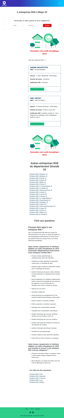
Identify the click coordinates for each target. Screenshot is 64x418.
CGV (32, 409)
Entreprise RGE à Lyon (36, 380)
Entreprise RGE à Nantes (37, 382)
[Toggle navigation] (59, 3)
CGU (26, 409)
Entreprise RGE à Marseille (37, 376)
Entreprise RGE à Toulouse (37, 378)
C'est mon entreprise (37, 89)
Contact (37, 409)
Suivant (47, 25)
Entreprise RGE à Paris (36, 374)
